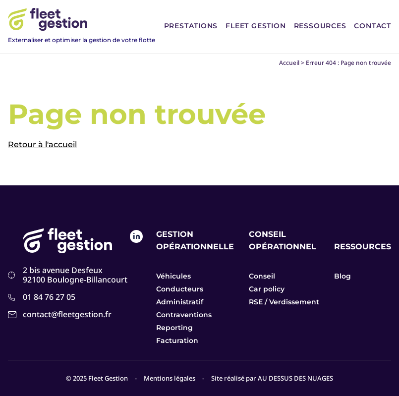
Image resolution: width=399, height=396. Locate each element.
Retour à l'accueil (42, 144)
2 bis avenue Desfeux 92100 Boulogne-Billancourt (75, 275)
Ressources (320, 25)
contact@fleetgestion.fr (67, 314)
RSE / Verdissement (284, 301)
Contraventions (184, 314)
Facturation (177, 340)
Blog (342, 276)
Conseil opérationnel (282, 240)
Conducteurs (179, 288)
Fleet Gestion (255, 25)
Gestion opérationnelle (195, 240)
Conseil (262, 276)
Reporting (174, 327)
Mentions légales (169, 378)
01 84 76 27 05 (49, 297)
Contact (372, 25)
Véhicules (173, 276)
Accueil (289, 62)
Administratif (179, 301)
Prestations (191, 25)
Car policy (267, 288)
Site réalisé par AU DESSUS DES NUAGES (272, 378)
